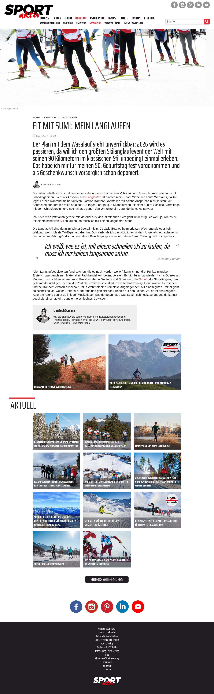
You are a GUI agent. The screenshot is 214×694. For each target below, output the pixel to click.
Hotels (124, 18)
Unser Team (107, 662)
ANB (107, 654)
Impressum (107, 665)
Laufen (57, 18)
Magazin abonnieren (107, 628)
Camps (112, 18)
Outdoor (80, 18)
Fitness (44, 18)
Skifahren (68, 22)
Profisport (97, 18)
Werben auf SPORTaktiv (107, 647)
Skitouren (81, 22)
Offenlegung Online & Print (107, 650)
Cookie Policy (107, 643)
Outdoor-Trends (112, 22)
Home (36, 117)
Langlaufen (95, 22)
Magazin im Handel (107, 632)
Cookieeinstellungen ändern (107, 639)
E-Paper (149, 18)
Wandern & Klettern (50, 22)
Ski (62, 220)
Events (136, 18)
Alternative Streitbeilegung (107, 658)
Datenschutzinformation (107, 636)
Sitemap (107, 669)
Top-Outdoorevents (133, 22)
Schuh (143, 279)
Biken (68, 18)
